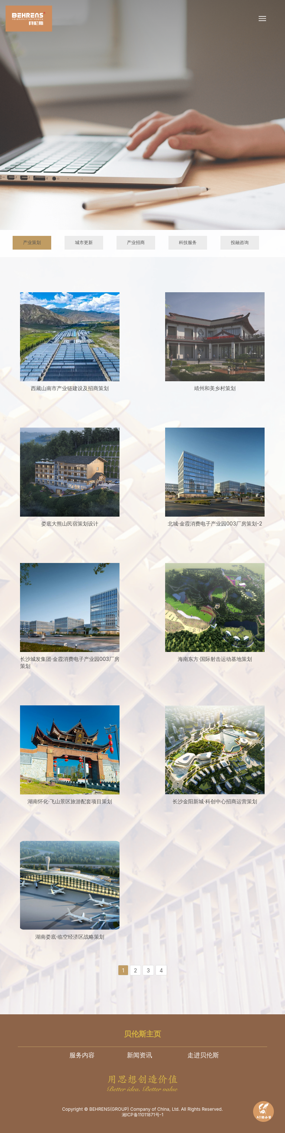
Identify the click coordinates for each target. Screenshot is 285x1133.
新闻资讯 (139, 1055)
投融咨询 (240, 242)
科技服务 (188, 242)
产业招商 (136, 242)
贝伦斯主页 (142, 1034)
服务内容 (82, 1055)
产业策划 (32, 242)
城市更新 (84, 242)
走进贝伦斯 (203, 1055)
